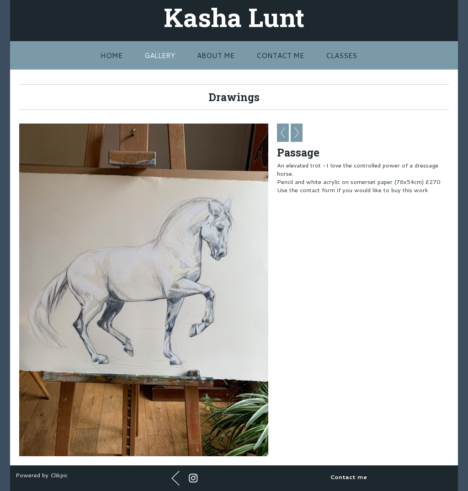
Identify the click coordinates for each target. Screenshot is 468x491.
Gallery (159, 55)
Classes (341, 55)
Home (111, 55)
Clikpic (59, 475)
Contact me (280, 55)
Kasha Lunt (234, 17)
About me (215, 55)
